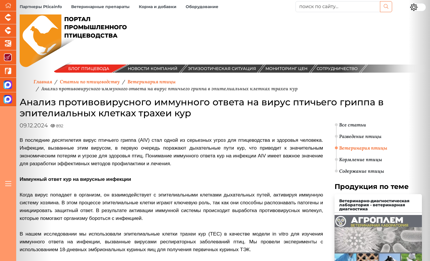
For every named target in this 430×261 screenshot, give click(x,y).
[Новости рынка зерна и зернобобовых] (8, 71)
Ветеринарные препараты (100, 6)
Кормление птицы (360, 159)
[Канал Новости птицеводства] (8, 85)
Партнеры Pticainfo (41, 6)
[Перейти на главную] (8, 5)
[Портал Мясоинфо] (8, 57)
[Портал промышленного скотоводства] (8, 30)
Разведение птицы (360, 136)
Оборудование (202, 6)
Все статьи (352, 125)
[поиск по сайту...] (338, 6)
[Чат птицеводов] (8, 99)
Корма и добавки (157, 6)
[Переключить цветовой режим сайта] (418, 7)
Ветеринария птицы (363, 148)
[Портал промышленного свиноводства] (8, 17)
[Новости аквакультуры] (8, 43)
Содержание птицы (361, 171)
